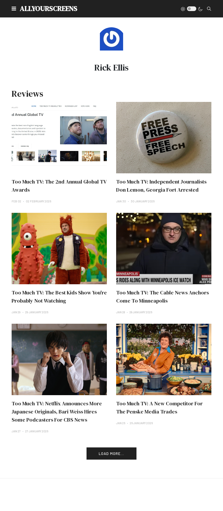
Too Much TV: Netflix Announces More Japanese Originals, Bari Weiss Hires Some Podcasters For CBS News (57, 411)
